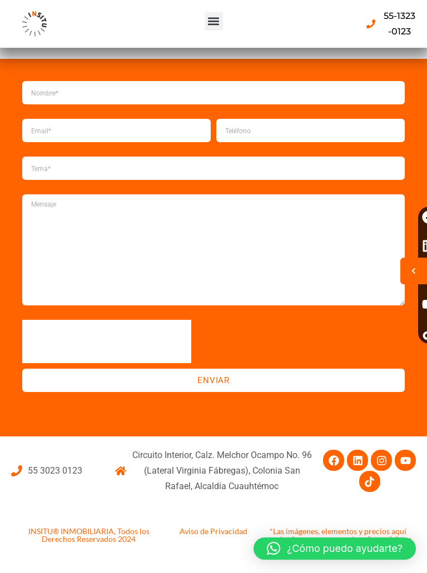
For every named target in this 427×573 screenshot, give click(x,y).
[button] (214, 21)
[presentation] (106, 341)
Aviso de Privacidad (213, 531)
